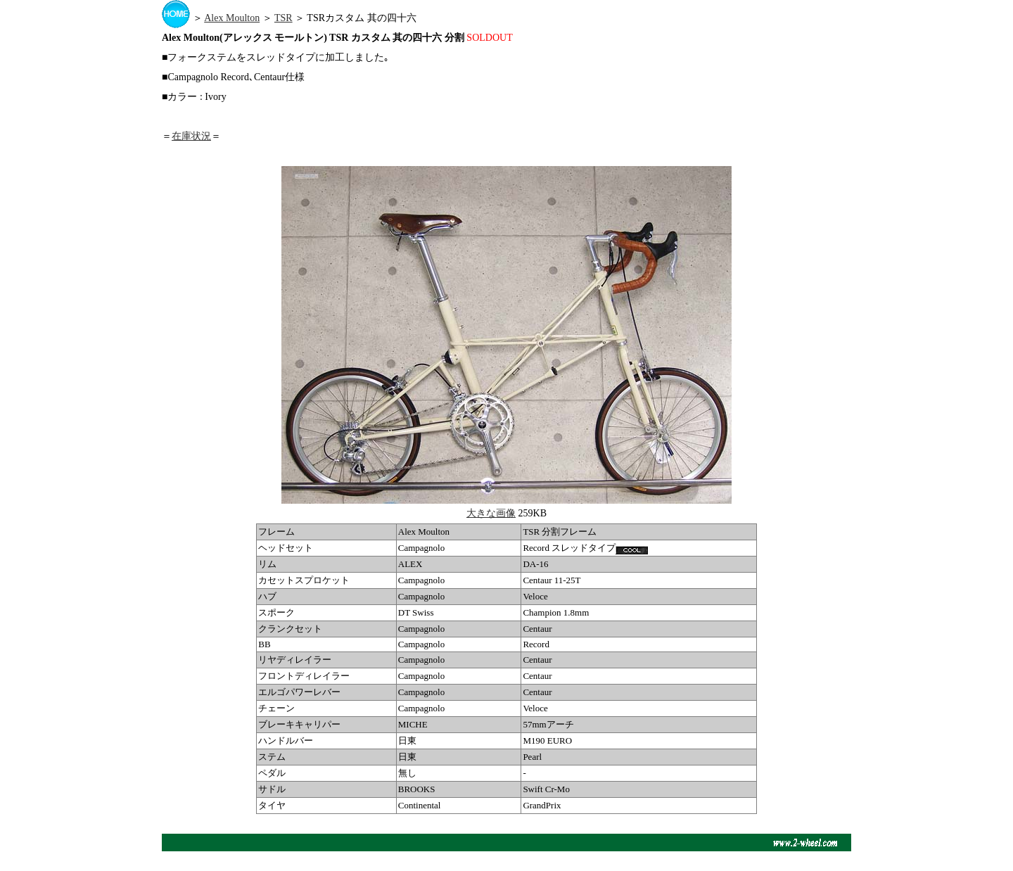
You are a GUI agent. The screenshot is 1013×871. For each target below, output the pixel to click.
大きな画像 (491, 513)
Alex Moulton (232, 18)
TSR (283, 18)
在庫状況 (191, 136)
